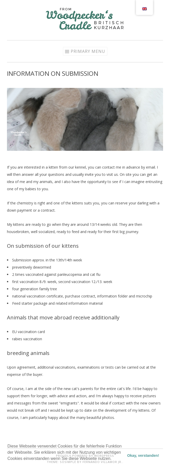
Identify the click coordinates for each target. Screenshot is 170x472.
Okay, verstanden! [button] (143, 455)
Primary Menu (88, 51)
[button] (8, 465)
